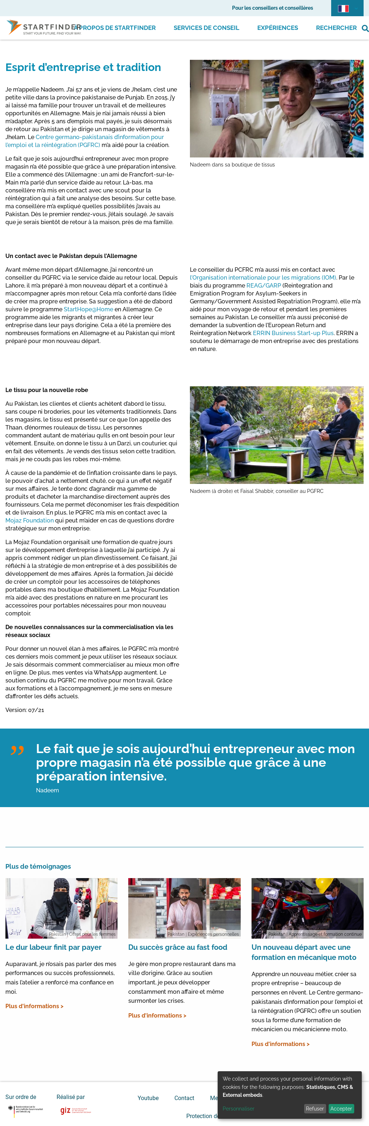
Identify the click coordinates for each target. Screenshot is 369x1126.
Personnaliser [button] (238, 1109)
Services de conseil (206, 27)
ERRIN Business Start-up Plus (293, 333)
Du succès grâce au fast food (177, 947)
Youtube (148, 1098)
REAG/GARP (263, 285)
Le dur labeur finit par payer (53, 947)
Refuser (315, 1109)
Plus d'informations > (34, 1006)
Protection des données (216, 1116)
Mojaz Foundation (29, 520)
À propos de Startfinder (115, 27)
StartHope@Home (88, 309)
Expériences (277, 27)
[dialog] (290, 1095)
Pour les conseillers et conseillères (272, 8)
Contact (184, 1098)
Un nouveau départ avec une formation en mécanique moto (304, 952)
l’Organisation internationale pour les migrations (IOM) (263, 277)
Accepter (341, 1109)
